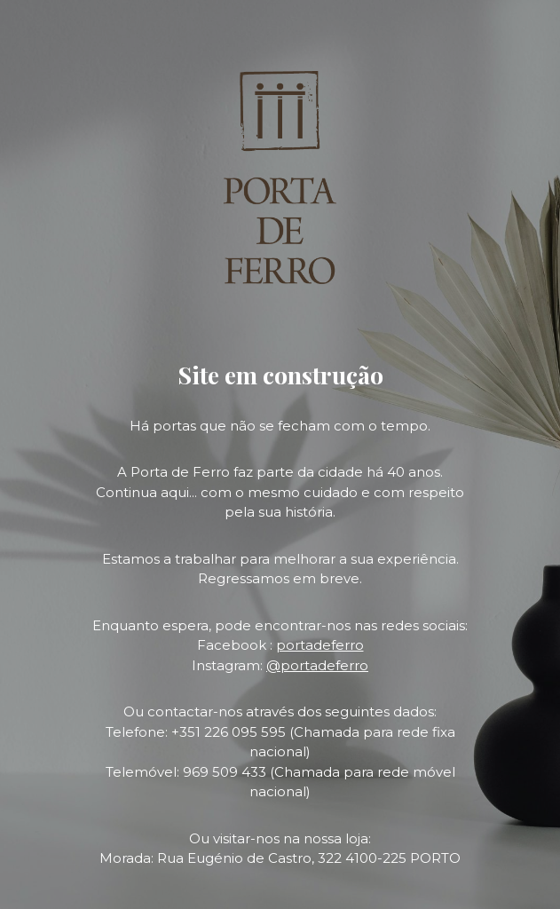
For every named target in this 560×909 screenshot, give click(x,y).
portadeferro (320, 644)
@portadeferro (317, 665)
